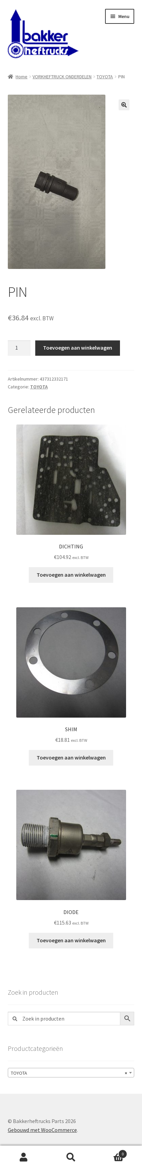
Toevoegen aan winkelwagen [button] (71, 574)
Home (21, 77)
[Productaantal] (19, 348)
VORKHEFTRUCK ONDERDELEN (62, 77)
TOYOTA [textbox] (69, 1073)
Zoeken (71, 1157)
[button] (124, 104)
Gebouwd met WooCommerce (42, 1129)
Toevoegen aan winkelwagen (77, 347)
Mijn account (23, 1157)
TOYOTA (105, 77)
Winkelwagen (111, 1152)
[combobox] (71, 1072)
